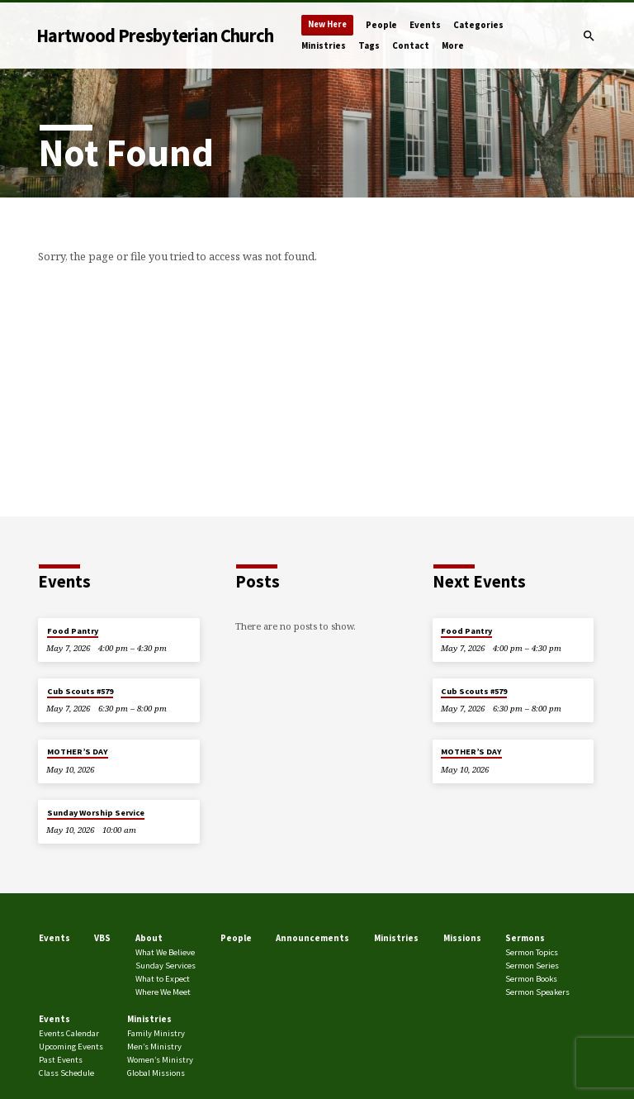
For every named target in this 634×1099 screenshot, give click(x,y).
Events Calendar (69, 1033)
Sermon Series (532, 965)
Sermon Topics (531, 952)
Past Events (61, 1059)
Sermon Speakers (537, 992)
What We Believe (165, 952)
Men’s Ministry (154, 1046)
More (453, 45)
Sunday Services (165, 965)
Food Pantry (72, 631)
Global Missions (156, 1073)
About (149, 938)
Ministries (323, 45)
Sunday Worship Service (95, 812)
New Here (327, 24)
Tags (369, 45)
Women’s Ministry (160, 1059)
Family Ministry (156, 1033)
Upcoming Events (71, 1046)
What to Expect (162, 978)
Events (425, 25)
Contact (410, 45)
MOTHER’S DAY (77, 751)
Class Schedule (66, 1073)
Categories (478, 25)
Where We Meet (163, 992)
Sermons (525, 938)
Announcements (312, 938)
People (381, 25)
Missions (462, 938)
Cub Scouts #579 (80, 691)
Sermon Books (531, 978)
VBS (102, 938)
